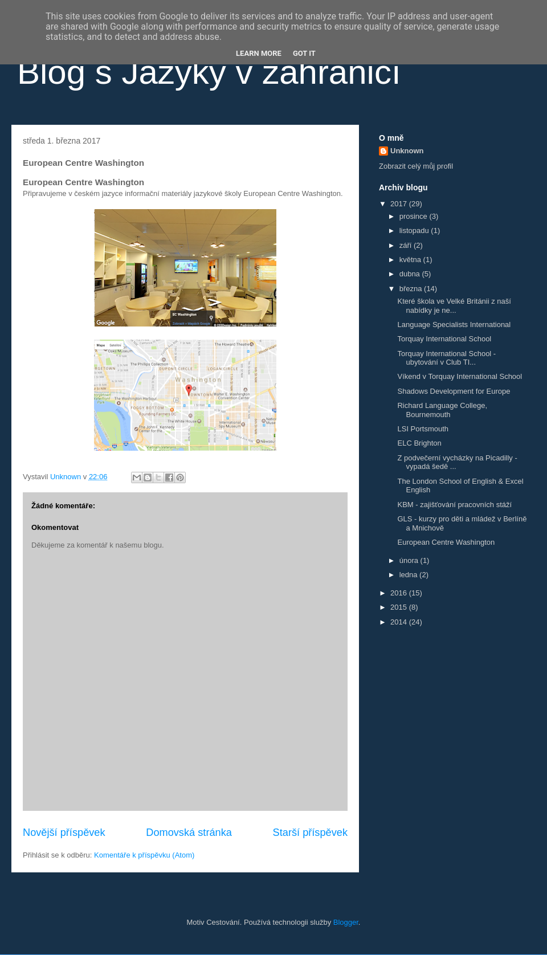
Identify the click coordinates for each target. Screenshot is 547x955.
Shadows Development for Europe (453, 391)
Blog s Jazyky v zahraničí (209, 72)
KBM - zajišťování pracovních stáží (454, 504)
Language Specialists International (454, 324)
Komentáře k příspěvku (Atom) (144, 855)
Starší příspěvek (310, 832)
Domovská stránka (189, 832)
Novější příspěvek (64, 832)
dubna (410, 274)
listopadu (415, 230)
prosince (414, 216)
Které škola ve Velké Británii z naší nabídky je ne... (454, 306)
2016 (399, 593)
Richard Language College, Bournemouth (442, 410)
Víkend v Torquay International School (459, 376)
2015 (399, 607)
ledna (409, 574)
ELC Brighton (419, 443)
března (411, 288)
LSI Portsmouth (422, 429)
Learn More (258, 53)
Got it (304, 53)
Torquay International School (444, 338)
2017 (399, 203)
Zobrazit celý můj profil (416, 166)
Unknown (407, 150)
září (406, 245)
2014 (399, 622)
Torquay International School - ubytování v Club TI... (446, 358)
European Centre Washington (446, 542)
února (410, 560)
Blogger (345, 922)
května (411, 259)
